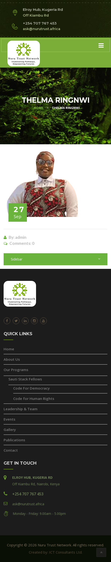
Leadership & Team (20, 408)
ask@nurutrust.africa (28, 504)
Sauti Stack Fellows (25, 379)
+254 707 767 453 (27, 494)
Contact (11, 450)
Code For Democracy (31, 388)
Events (9, 419)
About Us (12, 359)
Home (9, 349)
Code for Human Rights (33, 398)
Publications (14, 439)
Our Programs (16, 369)
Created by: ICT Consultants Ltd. (55, 552)
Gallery (10, 429)
